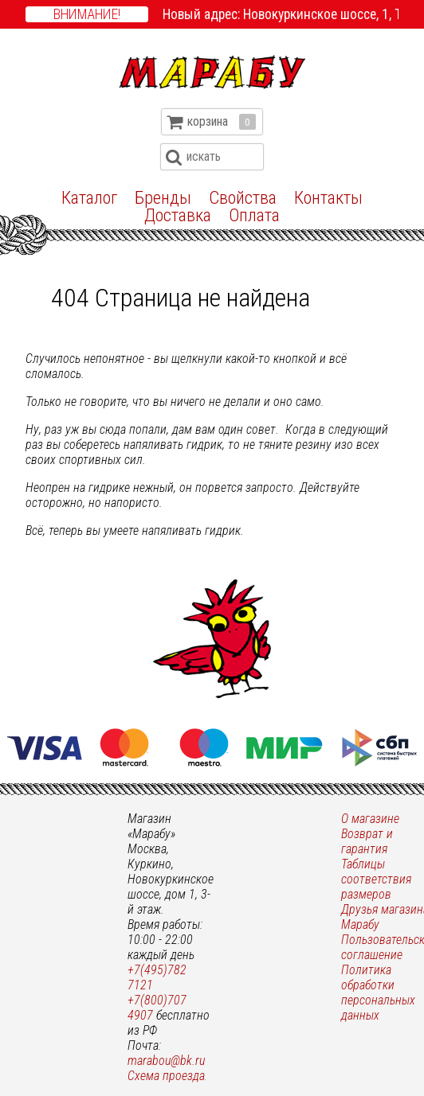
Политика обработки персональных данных (378, 992)
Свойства (243, 197)
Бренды (163, 197)
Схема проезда (166, 1075)
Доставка (177, 215)
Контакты (328, 197)
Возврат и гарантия (367, 841)
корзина (221, 122)
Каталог (89, 197)
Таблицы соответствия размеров (376, 879)
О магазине (370, 818)
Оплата (254, 215)
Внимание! (86, 14)
